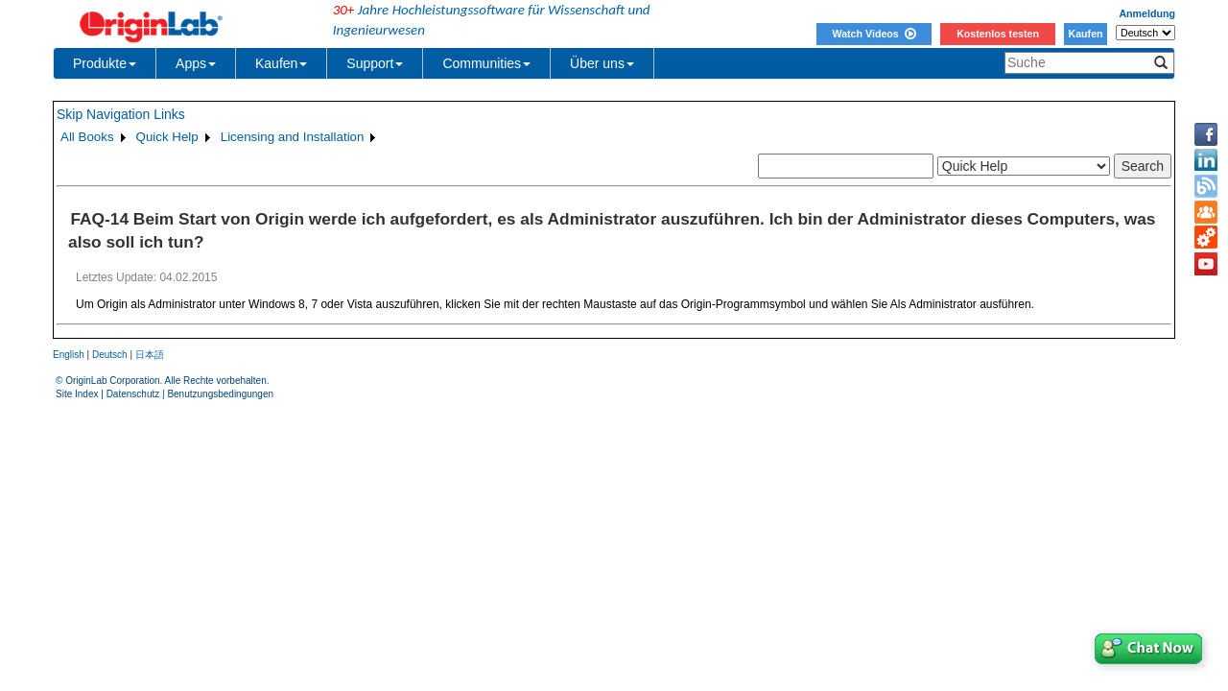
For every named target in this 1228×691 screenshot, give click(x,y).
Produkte (104, 63)
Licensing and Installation (293, 137)
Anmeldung (1147, 13)
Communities (486, 63)
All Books (87, 137)
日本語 (149, 354)
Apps (196, 63)
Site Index (77, 394)
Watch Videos (873, 33)
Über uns (602, 63)
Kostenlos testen (997, 33)
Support (374, 63)
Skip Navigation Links (121, 114)
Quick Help (167, 137)
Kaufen (1085, 33)
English (68, 354)
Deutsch (110, 354)
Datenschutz (133, 394)
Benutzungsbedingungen (220, 394)
